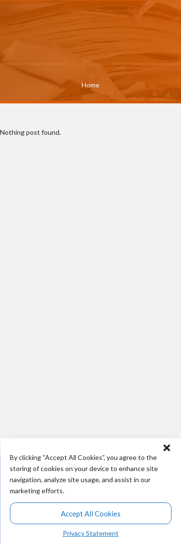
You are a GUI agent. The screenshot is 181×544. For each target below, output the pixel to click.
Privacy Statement (91, 533)
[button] (166, 445)
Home (90, 85)
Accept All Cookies (91, 513)
